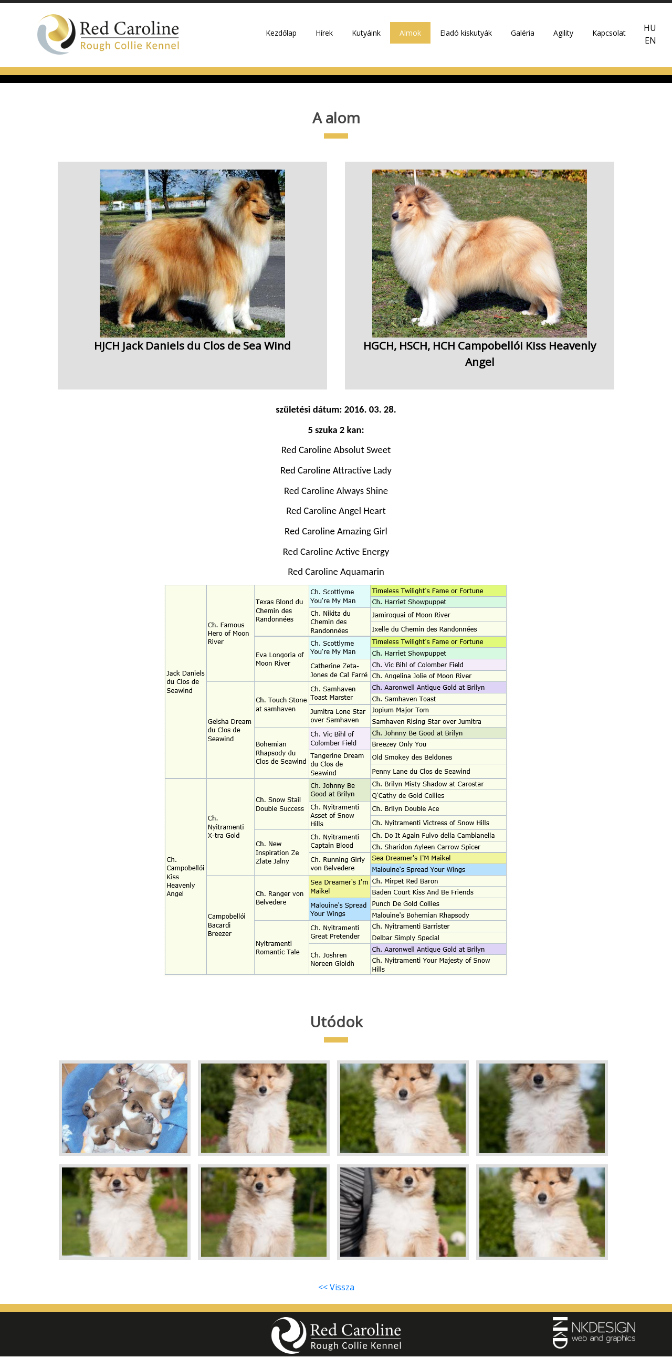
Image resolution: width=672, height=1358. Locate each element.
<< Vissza (336, 1288)
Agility (563, 37)
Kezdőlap (281, 37)
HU (650, 32)
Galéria (522, 37)
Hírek (324, 37)
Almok (410, 37)
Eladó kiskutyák (466, 37)
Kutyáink (366, 37)
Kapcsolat (609, 37)
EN (650, 45)
